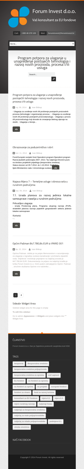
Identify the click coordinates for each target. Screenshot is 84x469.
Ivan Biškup (37, 107)
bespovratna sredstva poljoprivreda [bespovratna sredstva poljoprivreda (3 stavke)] (30, 369)
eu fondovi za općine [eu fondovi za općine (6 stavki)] (23, 387)
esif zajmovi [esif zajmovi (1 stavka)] (53, 375)
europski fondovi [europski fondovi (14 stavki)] (59, 387)
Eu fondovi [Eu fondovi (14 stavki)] (19, 381)
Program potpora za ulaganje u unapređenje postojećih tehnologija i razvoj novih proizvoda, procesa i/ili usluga (39, 98)
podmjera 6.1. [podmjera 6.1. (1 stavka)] (55, 421)
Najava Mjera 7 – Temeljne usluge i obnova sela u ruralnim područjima (40, 183)
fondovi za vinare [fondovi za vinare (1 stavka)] (22, 392)
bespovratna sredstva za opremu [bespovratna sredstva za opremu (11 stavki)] (29, 375)
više (16, 129)
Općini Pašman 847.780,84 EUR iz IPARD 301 (38, 243)
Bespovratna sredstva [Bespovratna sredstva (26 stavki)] (38, 363)
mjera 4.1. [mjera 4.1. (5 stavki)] (46, 398)
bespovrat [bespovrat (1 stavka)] (18, 363)
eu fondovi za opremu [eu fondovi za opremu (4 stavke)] (38, 381)
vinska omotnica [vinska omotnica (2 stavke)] (21, 427)
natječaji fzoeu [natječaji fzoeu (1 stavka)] (45, 404)
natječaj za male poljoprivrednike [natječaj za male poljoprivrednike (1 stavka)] (29, 415)
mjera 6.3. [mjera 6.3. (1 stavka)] (59, 398)
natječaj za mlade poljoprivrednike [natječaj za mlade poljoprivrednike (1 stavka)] (29, 421)
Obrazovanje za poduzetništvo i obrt (33, 147)
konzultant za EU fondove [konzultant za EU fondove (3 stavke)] (25, 398)
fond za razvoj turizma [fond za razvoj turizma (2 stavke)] (44, 392)
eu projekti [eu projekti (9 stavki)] (42, 387)
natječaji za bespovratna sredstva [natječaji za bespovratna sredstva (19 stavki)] (29, 410)
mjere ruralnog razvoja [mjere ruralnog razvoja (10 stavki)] (24, 404)
